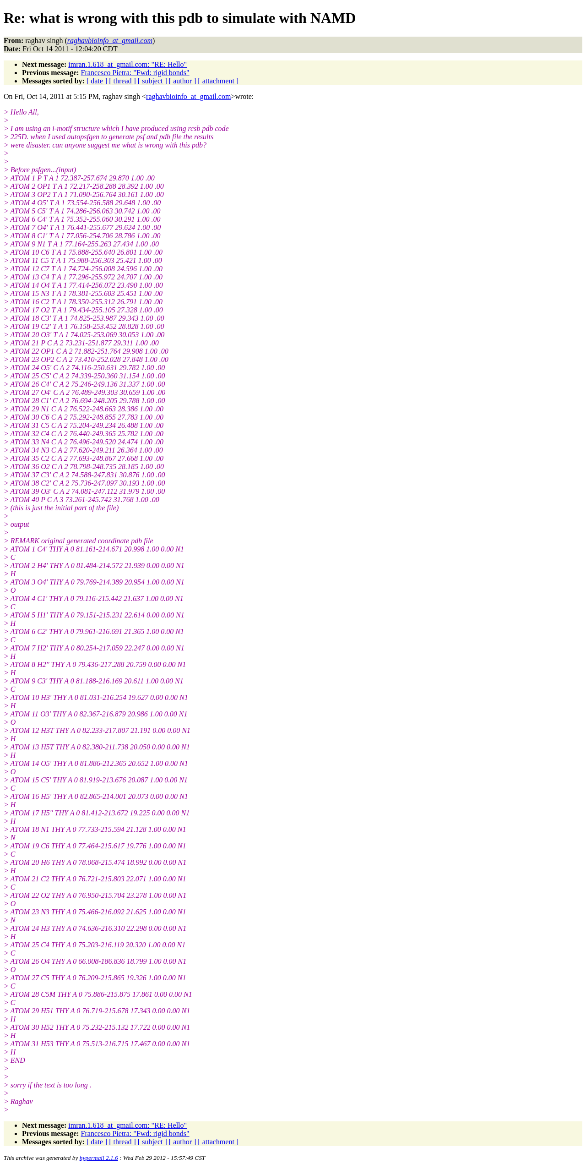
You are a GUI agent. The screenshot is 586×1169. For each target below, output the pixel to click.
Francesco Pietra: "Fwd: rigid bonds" (135, 72)
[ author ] (182, 81)
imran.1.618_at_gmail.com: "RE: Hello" (127, 64)
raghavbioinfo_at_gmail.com (188, 96)
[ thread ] (122, 81)
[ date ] (97, 81)
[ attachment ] (218, 81)
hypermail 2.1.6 (99, 1157)
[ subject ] (152, 81)
